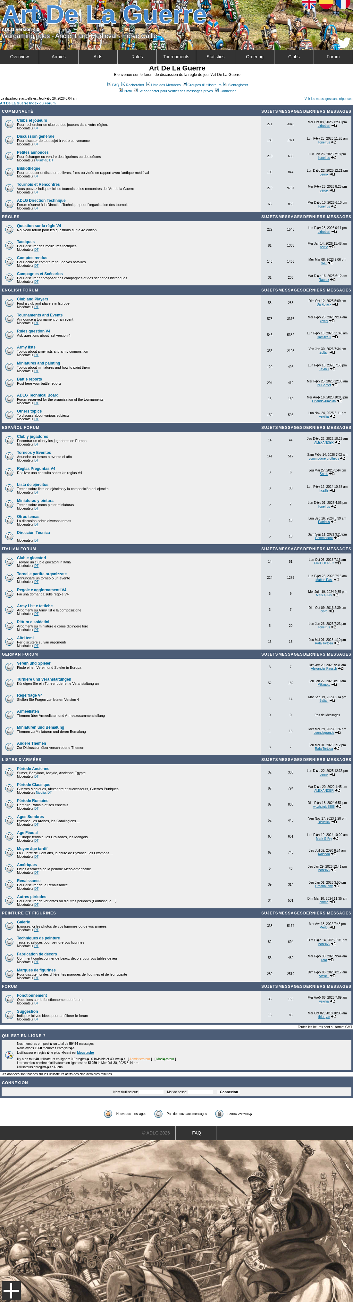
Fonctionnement (32, 995)
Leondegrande (324, 732)
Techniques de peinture (38, 938)
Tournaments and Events (40, 315)
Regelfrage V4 (30, 695)
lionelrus (324, 142)
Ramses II (324, 337)
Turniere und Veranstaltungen (44, 679)
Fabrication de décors (37, 954)
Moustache (85, 1052)
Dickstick (324, 822)
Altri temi (25, 638)
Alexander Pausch (324, 668)
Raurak (324, 280)
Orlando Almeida (324, 401)
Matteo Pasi (323, 580)
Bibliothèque (28, 168)
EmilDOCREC (324, 563)
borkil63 (324, 870)
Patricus (324, 522)
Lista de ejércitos (32, 484)
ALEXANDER (324, 442)
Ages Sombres (30, 817)
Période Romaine (32, 800)
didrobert (324, 125)
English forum (20, 290)
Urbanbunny (323, 886)
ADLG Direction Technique (41, 200)
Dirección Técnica (33, 532)
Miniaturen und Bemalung (40, 727)
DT (36, 128)
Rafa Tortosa (324, 643)
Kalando (324, 854)
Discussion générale (36, 136)
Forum (333, 56)
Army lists (26, 347)
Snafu (324, 474)
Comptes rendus (32, 258)
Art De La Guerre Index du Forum (28, 103)
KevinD (324, 369)
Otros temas (28, 516)
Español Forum (20, 427)
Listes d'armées (21, 759)
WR (324, 263)
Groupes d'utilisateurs (202, 85)
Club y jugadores (32, 436)
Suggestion (27, 1011)
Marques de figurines (36, 970)
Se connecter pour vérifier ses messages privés (173, 91)
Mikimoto (323, 684)
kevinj (324, 321)
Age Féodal (27, 833)
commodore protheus (324, 458)
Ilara (324, 960)
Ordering (254, 56)
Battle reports (29, 379)
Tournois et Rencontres (38, 184)
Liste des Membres (163, 85)
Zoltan (324, 352)
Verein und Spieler (34, 663)
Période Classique (33, 784)
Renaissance (28, 881)
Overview (19, 56)
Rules (137, 56)
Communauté (17, 111)
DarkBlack (324, 304)
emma (324, 902)
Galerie (23, 922)
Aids (98, 56)
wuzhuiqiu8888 (324, 806)
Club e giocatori (31, 558)
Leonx (324, 174)
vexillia (324, 416)
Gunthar (41, 160)
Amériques (27, 865)
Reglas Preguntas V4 (36, 468)
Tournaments (176, 56)
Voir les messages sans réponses (328, 99)
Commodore (324, 538)
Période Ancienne (33, 768)
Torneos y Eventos (34, 452)
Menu (11, 1290)
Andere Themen (31, 743)
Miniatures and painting (38, 363)
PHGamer (324, 385)
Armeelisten (28, 711)
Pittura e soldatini (33, 622)
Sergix (323, 190)
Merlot (324, 927)
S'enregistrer (235, 85)
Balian (324, 700)
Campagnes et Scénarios (40, 274)
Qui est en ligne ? (24, 1036)
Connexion (226, 91)
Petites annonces (33, 152)
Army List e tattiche (35, 606)
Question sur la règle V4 (39, 226)
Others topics (29, 411)
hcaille (323, 490)
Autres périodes (31, 897)
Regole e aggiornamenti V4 (41, 590)
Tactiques (26, 242)
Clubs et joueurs (32, 120)
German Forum (20, 654)
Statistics (215, 56)
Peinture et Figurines (29, 913)
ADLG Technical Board (38, 395)
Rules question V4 (33, 331)
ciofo (324, 611)
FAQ (113, 85)
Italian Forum (19, 549)
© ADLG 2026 (156, 1132)
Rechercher (132, 85)
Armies (59, 56)
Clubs (294, 56)
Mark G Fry (324, 595)
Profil (125, 91)
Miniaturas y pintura (35, 500)
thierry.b (324, 1017)
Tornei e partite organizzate (42, 574)
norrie (324, 247)
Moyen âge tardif (32, 849)
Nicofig (41, 792)
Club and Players (32, 299)
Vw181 (324, 976)
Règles (11, 217)
